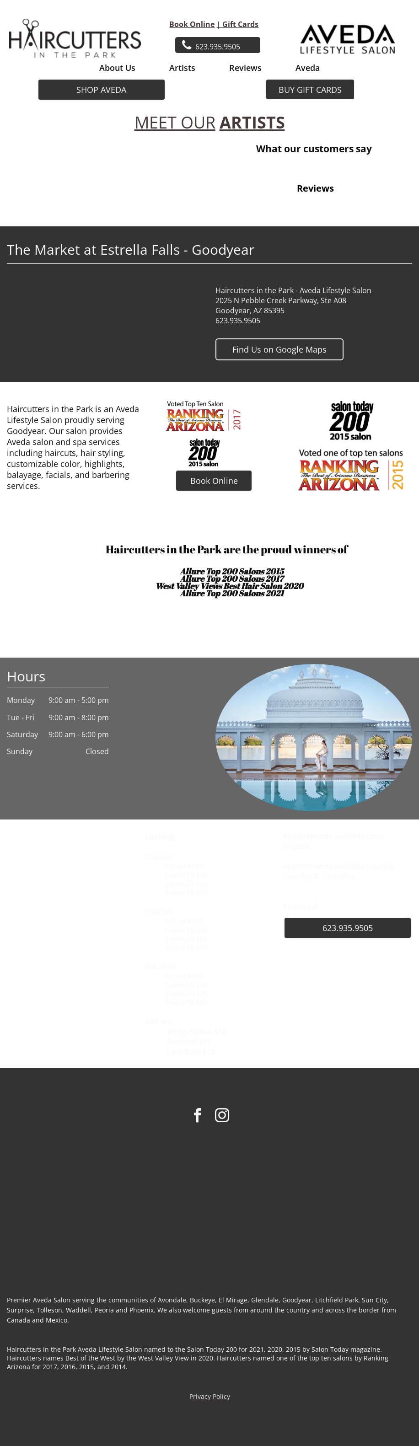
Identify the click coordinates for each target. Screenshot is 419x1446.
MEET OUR (174, 122)
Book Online (192, 24)
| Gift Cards (237, 24)
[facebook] (197, 1117)
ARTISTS (252, 122)
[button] (222, 216)
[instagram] (222, 1117)
